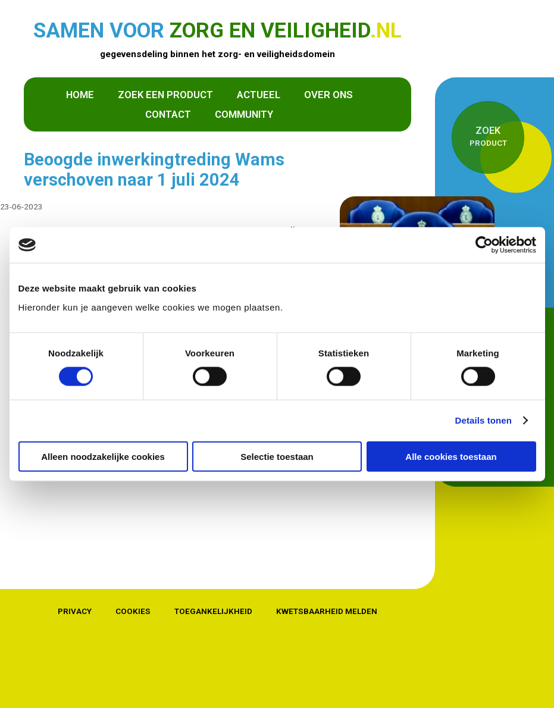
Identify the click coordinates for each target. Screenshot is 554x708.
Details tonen (483, 420)
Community (244, 114)
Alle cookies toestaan (450, 456)
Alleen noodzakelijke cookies (103, 456)
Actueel (258, 94)
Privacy (75, 611)
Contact (168, 114)
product (488, 136)
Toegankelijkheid (213, 611)
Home (80, 94)
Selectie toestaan (277, 456)
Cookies (133, 611)
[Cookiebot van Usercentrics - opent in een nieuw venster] (484, 245)
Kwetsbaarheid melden (326, 611)
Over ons (328, 94)
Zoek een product (165, 94)
